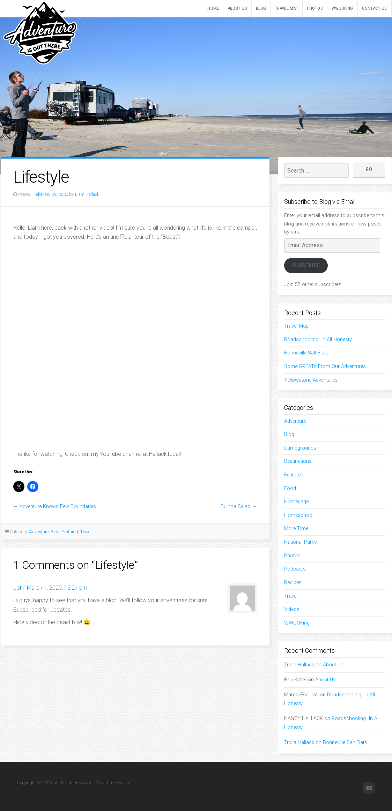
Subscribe (306, 265)
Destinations (298, 461)
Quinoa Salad (235, 507)
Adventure (39, 531)
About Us (237, 8)
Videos (291, 609)
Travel (85, 531)
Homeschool (298, 515)
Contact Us (374, 8)
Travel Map (286, 8)
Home (213, 8)
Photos (315, 8)
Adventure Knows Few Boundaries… (59, 507)
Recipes (293, 583)
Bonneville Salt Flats (306, 353)
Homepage (296, 502)
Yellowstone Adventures (311, 380)
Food (290, 488)
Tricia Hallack (299, 665)
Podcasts (295, 569)
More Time (296, 528)
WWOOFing (342, 8)
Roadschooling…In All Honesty (318, 340)
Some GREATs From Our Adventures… (326, 366)
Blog (261, 8)
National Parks (300, 542)
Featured (69, 531)
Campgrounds (300, 448)
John (19, 587)
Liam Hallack (87, 194)
